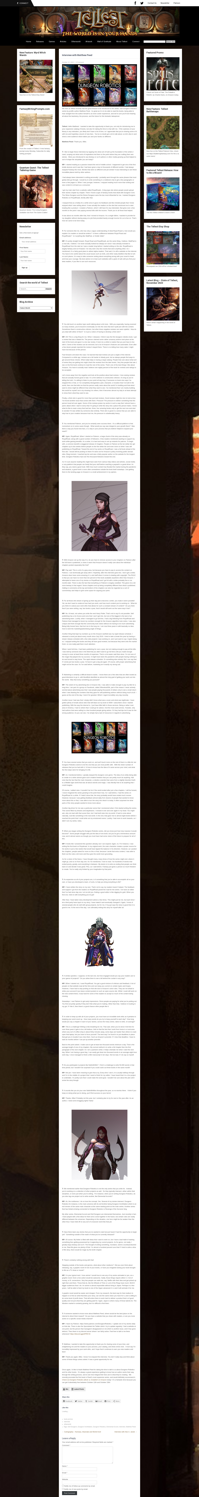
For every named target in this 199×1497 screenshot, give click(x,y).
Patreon (177, 3)
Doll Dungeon (72, 1427)
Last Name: (24, 257)
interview (67, 1422)
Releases (40, 41)
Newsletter (165, 3)
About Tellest (121, 41)
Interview (122, 1427)
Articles (63, 41)
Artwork (89, 41)
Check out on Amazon (84, 1380)
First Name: (24, 248)
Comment (66, 1445)
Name (65, 1469)
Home (28, 41)
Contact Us (152, 3)
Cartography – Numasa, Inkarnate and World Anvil (81, 1432)
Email (64, 1476)
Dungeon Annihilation (85, 1427)
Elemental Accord (112, 1427)
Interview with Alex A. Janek (125, 1432)
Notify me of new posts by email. (76, 1492)
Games (52, 41)
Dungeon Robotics (99, 1427)
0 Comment (80, 62)
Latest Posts (79, 1389)
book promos (68, 1419)
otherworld (67, 1424)
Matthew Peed (131, 1427)
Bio (67, 1389)
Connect (135, 41)
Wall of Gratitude (104, 41)
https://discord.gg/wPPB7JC (80, 1334)
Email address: (25, 238)
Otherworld (75, 41)
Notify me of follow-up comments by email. (79, 1489)
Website (65, 1482)
